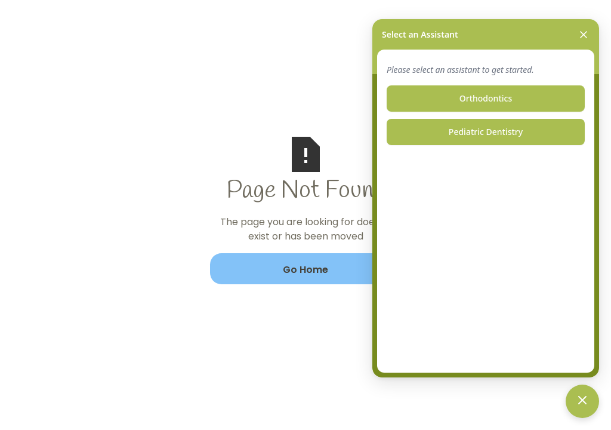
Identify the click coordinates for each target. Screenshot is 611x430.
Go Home (305, 270)
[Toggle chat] (582, 401)
